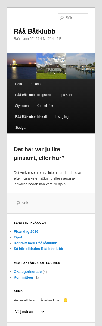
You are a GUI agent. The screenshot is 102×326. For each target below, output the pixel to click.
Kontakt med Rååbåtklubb (35, 243)
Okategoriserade (28, 272)
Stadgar (20, 128)
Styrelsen (22, 106)
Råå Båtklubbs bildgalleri (33, 95)
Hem (18, 84)
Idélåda (35, 84)
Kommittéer (44, 106)
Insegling (62, 117)
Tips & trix (66, 95)
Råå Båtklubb (34, 31)
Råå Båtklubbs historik (31, 117)
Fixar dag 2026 (26, 231)
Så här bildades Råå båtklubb (38, 249)
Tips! (18, 237)
